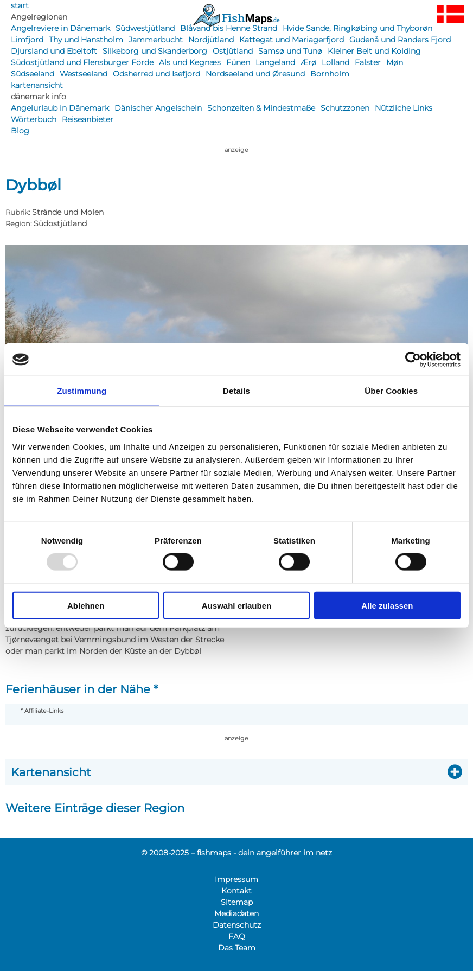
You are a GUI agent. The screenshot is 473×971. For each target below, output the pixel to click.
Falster (368, 62)
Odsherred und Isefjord (156, 74)
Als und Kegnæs (190, 62)
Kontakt (236, 891)
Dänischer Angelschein (158, 108)
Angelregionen (39, 17)
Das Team (236, 948)
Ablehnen (85, 605)
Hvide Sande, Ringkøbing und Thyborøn (357, 28)
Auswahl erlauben (236, 605)
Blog (20, 131)
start (20, 5)
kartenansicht (37, 85)
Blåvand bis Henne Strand (228, 28)
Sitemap (237, 902)
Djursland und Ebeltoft (54, 51)
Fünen (238, 62)
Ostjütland (233, 51)
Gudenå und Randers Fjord (400, 39)
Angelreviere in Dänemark (60, 28)
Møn (394, 62)
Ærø (308, 62)
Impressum (236, 879)
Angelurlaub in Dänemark (60, 108)
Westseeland (83, 74)
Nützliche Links (403, 108)
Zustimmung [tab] (81, 390)
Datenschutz (237, 925)
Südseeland (32, 74)
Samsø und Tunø (290, 51)
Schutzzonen (345, 108)
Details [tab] (236, 390)
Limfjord (27, 39)
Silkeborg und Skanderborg (155, 51)
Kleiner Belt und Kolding (374, 51)
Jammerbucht (156, 39)
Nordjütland (211, 39)
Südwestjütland (145, 28)
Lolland (335, 62)
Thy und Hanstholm (86, 39)
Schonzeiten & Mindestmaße (261, 108)
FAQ (236, 936)
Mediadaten (236, 913)
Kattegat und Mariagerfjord (291, 39)
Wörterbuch (33, 119)
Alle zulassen (387, 605)
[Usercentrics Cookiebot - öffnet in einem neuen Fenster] (413, 360)
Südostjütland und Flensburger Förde (82, 62)
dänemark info (38, 96)
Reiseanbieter (87, 119)
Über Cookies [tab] (391, 390)
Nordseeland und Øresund (255, 74)
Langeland (275, 62)
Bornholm (329, 74)
